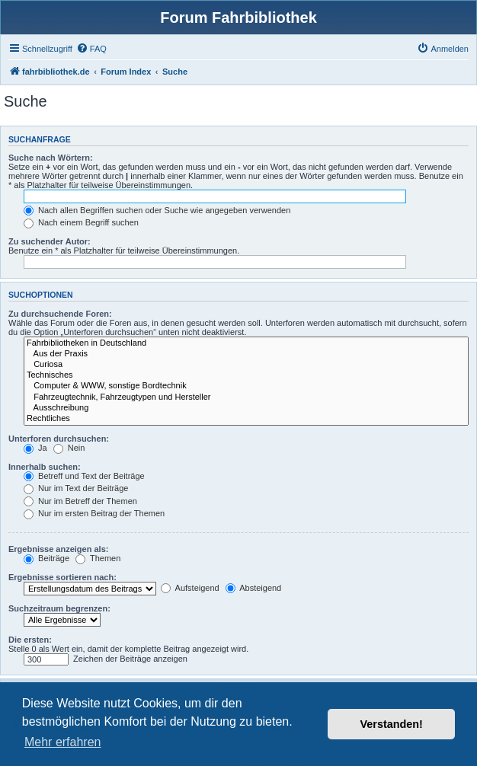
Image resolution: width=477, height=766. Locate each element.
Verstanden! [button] (391, 724)
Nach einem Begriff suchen (81, 222)
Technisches (246, 375)
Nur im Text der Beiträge (76, 488)
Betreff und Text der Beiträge (84, 475)
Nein (69, 447)
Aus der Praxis (246, 354)
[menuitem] (91, 49)
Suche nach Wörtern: (50, 157)
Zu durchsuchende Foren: (60, 313)
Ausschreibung (246, 408)
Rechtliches (246, 418)
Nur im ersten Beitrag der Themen (94, 513)
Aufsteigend (190, 587)
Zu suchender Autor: (49, 241)
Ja (35, 447)
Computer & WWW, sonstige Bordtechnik (246, 386)
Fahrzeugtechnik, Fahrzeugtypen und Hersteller (246, 397)
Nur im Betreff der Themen (80, 501)
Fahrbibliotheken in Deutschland (246, 343)
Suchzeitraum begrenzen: (59, 608)
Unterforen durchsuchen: (58, 438)
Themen (97, 558)
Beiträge (46, 558)
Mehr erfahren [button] (62, 742)
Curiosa (246, 364)
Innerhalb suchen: (44, 466)
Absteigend (254, 587)
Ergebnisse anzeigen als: (58, 549)
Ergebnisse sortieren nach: (62, 577)
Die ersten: (30, 639)
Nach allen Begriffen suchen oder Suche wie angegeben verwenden (157, 210)
